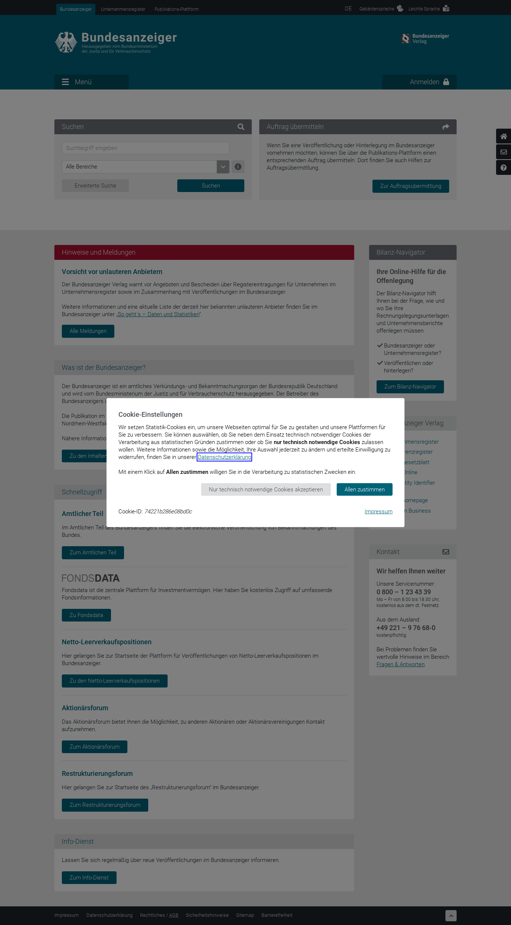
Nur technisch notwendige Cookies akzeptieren (266, 489)
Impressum (379, 511)
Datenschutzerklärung (224, 456)
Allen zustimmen (365, 489)
